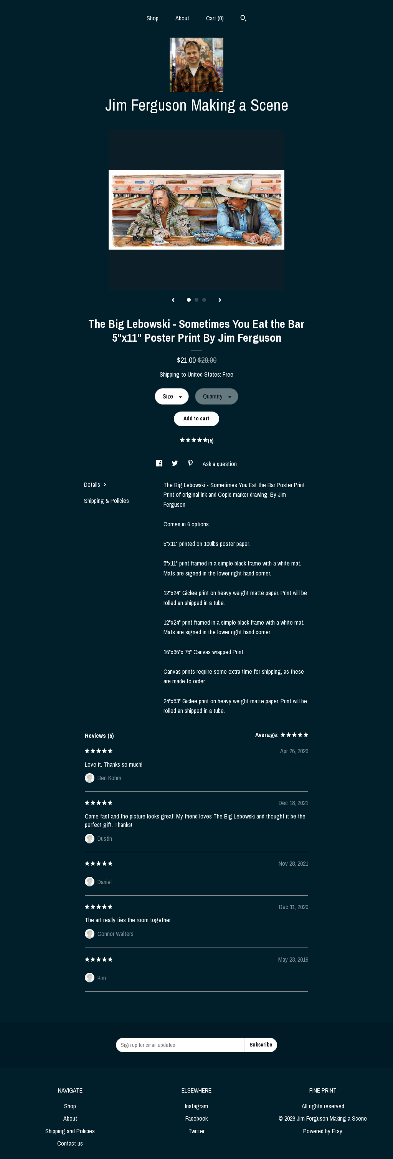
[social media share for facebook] (160, 464)
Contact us (70, 1143)
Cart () (215, 18)
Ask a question (220, 464)
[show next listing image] (220, 300)
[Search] (243, 19)
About (182, 18)
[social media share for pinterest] (191, 464)
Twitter (196, 1131)
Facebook (196, 1118)
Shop (153, 18)
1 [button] (189, 300)
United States (204, 374)
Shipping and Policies (70, 1131)
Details (95, 484)
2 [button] (196, 300)
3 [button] (204, 300)
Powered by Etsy (322, 1131)
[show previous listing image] (173, 300)
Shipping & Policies (106, 500)
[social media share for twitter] (176, 464)
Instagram (196, 1106)
